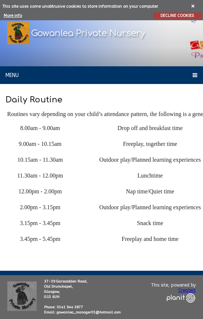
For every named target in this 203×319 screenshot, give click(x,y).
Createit (187, 290)
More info (13, 15)
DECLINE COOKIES (177, 15)
